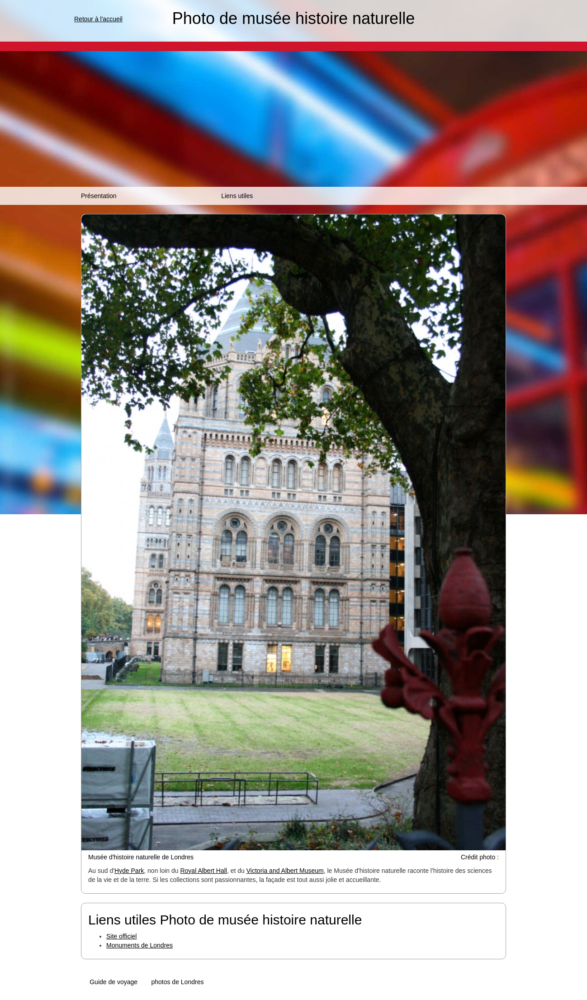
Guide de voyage (113, 982)
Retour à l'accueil (98, 19)
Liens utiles (237, 195)
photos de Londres (177, 982)
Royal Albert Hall (203, 870)
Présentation (99, 195)
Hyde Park (129, 870)
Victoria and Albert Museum (285, 870)
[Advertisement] (293, 119)
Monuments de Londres (139, 945)
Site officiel (121, 936)
